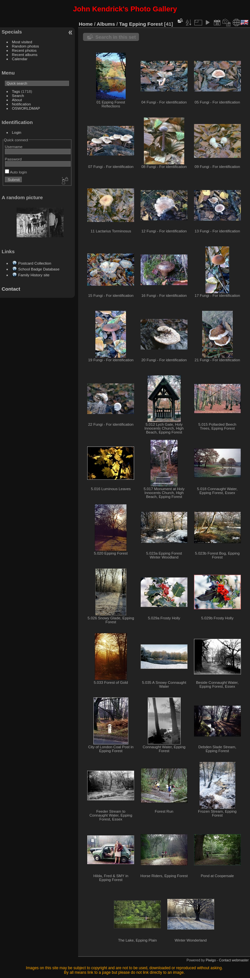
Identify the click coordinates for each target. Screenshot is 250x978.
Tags (16, 91)
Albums (106, 24)
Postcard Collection (34, 263)
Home (86, 24)
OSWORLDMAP (26, 108)
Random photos (25, 46)
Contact (11, 289)
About (17, 100)
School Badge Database (39, 269)
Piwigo (211, 960)
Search (18, 95)
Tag (123, 24)
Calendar (20, 59)
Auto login (16, 172)
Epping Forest (146, 24)
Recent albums (24, 54)
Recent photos (24, 50)
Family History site (33, 275)
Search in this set (115, 37)
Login (16, 132)
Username (13, 147)
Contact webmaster (234, 960)
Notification (21, 104)
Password (13, 159)
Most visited (22, 42)
